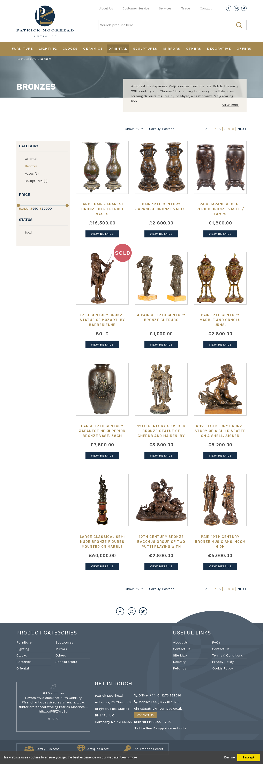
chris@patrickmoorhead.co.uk (158, 708)
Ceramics (93, 48)
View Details (102, 233)
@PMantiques (53, 693)
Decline (229, 757)
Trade (185, 8)
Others (193, 48)
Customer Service (136, 8)
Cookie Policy (222, 668)
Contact (206, 8)
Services (165, 8)
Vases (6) (32, 173)
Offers (244, 48)
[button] (49, 719)
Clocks (70, 48)
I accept (248, 757)
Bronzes (31, 166)
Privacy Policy (223, 662)
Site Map (180, 655)
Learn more (128, 757)
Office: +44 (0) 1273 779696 (157, 695)
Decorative (219, 48)
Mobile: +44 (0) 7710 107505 (158, 702)
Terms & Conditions (227, 655)
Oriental (117, 48)
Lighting (48, 48)
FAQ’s (216, 642)
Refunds (179, 668)
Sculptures (145, 48)
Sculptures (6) (36, 181)
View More (230, 105)
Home (20, 59)
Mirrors (171, 48)
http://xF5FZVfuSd (53, 711)
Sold (28, 232)
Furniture (22, 48)
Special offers (66, 662)
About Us (106, 8)
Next (242, 129)
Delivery (179, 662)
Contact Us (181, 649)
